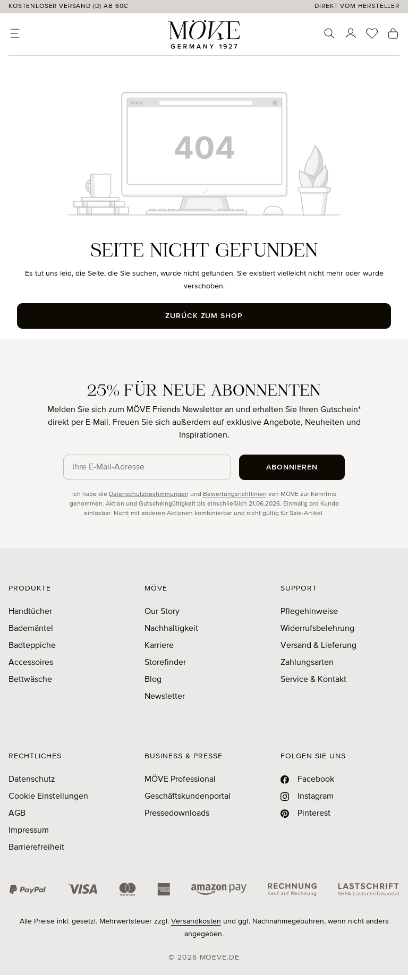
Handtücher (30, 612)
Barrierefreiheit (36, 847)
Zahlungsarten (307, 662)
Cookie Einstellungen (48, 796)
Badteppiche (32, 646)
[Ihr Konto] (350, 33)
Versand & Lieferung (318, 646)
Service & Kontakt (313, 679)
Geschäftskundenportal (187, 796)
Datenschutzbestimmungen (149, 494)
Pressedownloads (176, 813)
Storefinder (165, 662)
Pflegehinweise (309, 612)
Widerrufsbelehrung (317, 629)
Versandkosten (196, 921)
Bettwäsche (30, 679)
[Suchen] (329, 33)
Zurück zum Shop (204, 316)
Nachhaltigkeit (171, 629)
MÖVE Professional (180, 779)
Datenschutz (31, 779)
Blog (153, 679)
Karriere (159, 646)
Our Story (162, 612)
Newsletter (164, 696)
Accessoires (30, 662)
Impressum (28, 830)
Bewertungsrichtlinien (235, 494)
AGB (17, 813)
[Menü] (14, 33)
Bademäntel (30, 629)
